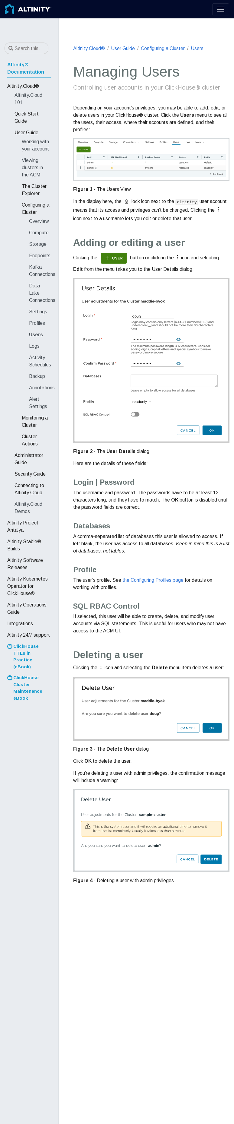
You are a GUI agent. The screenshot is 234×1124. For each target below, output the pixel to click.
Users (197, 48)
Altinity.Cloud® (89, 48)
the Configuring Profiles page (153, 580)
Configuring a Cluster (163, 48)
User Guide (123, 48)
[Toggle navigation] (220, 9)
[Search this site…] (26, 48)
